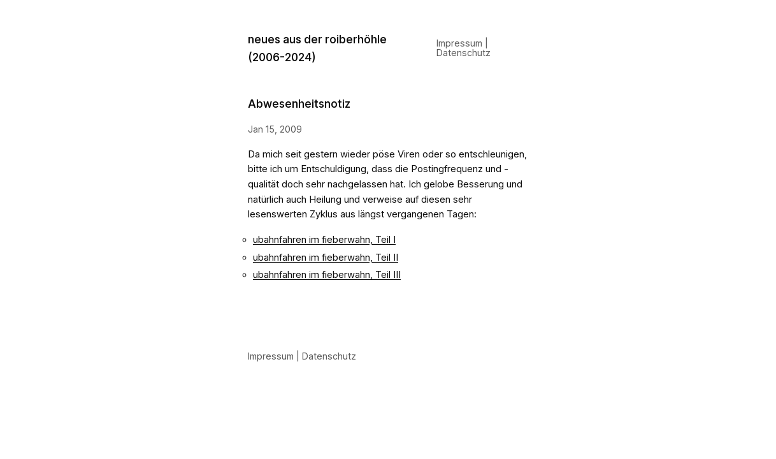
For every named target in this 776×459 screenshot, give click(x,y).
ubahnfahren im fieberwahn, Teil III (327, 274)
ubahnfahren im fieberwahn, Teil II (325, 257)
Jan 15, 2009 (275, 129)
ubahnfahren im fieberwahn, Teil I (324, 239)
